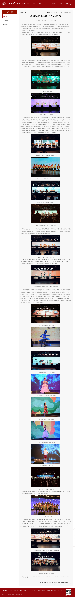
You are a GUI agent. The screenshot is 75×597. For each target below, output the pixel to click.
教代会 (40, 3)
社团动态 (5, 16)
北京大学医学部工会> (41, 590)
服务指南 (60, 3)
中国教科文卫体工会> (24, 590)
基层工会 (46, 3)
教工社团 (53, 3)
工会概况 (34, 3)
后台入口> (60, 590)
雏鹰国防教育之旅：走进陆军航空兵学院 (62, 584)
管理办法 (5, 24)
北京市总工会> (32, 590)
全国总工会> (16, 590)
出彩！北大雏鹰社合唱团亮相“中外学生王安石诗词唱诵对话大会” (57, 582)
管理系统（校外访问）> (51, 590)
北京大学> (10, 590)
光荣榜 (66, 3)
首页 (28, 3)
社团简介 (5, 20)
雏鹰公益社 (66, 12)
